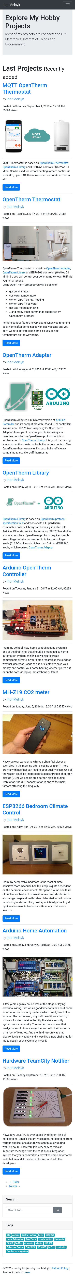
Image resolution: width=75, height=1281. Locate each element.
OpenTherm (31, 1239)
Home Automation (15, 1239)
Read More (11, 187)
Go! (57, 1210)
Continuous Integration (17, 1251)
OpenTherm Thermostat (54, 163)
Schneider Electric (15, 1247)
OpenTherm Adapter (58, 268)
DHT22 (51, 1247)
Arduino (16, 1235)
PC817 (10, 1243)
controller (61, 1247)
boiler (40, 1235)
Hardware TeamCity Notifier (36, 1061)
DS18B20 (42, 1247)
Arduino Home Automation (35, 930)
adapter (39, 1243)
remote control (45, 1239)
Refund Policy (60, 1268)
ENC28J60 (30, 1247)
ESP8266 (50, 1235)
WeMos (18, 1243)
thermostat (59, 1239)
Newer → (14, 1186)
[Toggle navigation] (67, 4)
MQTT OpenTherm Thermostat (25, 88)
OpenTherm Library (14, 167)
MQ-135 (48, 1243)
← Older (14, 1182)
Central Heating (29, 1235)
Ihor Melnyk (15, 99)
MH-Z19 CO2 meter (26, 692)
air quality (28, 1243)
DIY (8, 1235)
